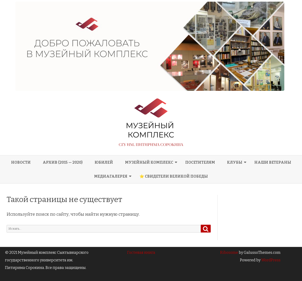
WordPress (270, 260)
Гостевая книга (141, 252)
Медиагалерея (110, 176)
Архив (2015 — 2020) (63, 162)
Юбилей (104, 162)
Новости (21, 162)
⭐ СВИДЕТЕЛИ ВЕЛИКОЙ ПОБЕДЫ (173, 176)
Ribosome (229, 252)
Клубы (234, 162)
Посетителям (200, 162)
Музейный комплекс (149, 162)
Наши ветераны (272, 162)
